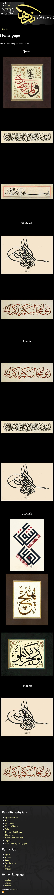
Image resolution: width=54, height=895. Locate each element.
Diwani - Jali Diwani (13, 832)
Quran (7, 854)
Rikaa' (7, 820)
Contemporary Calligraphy (16, 843)
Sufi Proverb (10, 863)
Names (8, 866)
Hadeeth (8, 857)
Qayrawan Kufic (12, 817)
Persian (8, 886)
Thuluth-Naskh (11, 826)
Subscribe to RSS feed (3, 892)
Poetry (8, 860)
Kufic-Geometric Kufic (14, 838)
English (8, 3)
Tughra (8, 840)
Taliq (7, 829)
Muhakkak (9, 835)
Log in (4, 29)
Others (8, 869)
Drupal (15, 889)
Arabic (8, 5)
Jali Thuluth (10, 823)
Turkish (8, 8)
